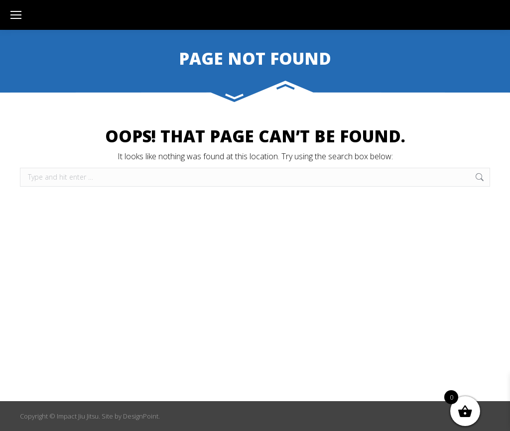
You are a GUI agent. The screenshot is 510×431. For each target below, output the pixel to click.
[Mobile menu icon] (16, 15)
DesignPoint (140, 416)
